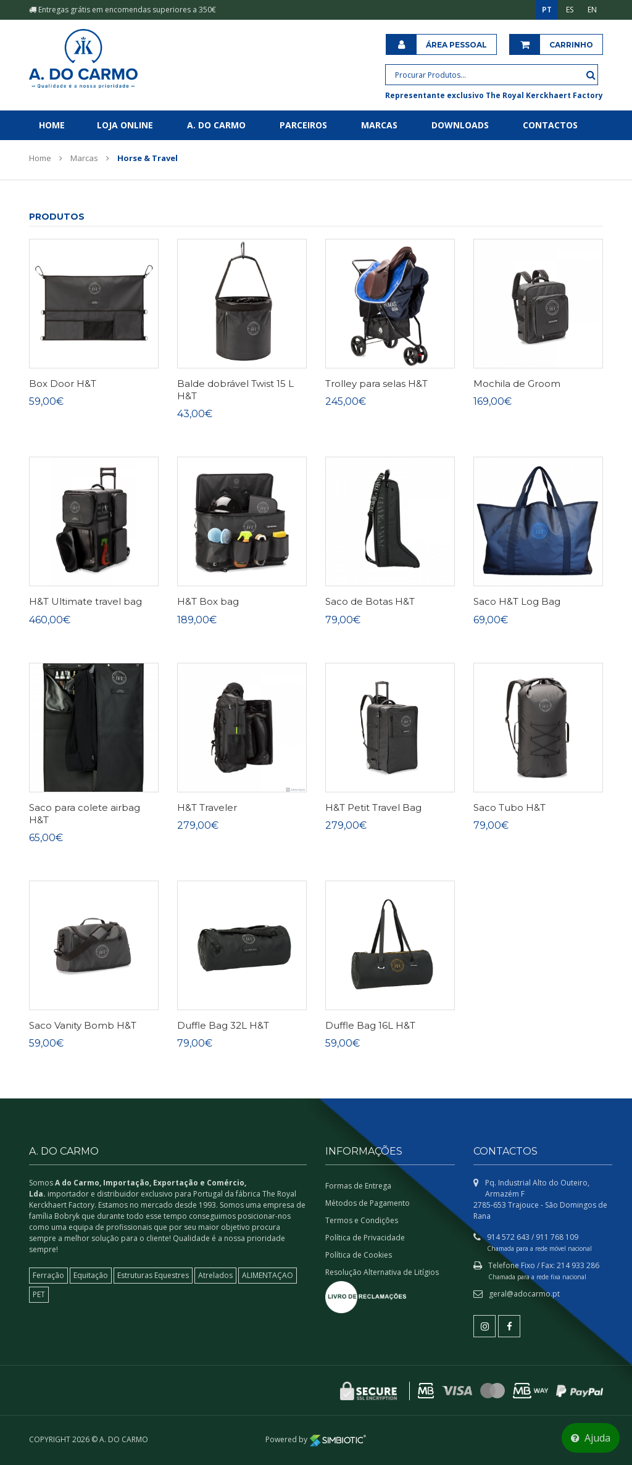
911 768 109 (557, 1237)
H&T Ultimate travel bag (85, 601)
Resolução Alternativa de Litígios (382, 1272)
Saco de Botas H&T (370, 601)
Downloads (460, 125)
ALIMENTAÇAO (267, 1275)
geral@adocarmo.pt (524, 1294)
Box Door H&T (62, 383)
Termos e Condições (361, 1220)
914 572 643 (508, 1237)
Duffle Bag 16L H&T (370, 1025)
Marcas (379, 125)
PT (547, 9)
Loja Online (125, 125)
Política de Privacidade (365, 1237)
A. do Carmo (216, 125)
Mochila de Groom (516, 383)
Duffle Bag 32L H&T (223, 1025)
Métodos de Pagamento (367, 1203)
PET (39, 1294)
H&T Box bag (208, 601)
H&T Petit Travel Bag (373, 807)
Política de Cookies (358, 1255)
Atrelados (215, 1275)
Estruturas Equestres (153, 1275)
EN (592, 9)
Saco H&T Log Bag (516, 601)
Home (52, 125)
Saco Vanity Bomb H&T (82, 1025)
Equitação (90, 1275)
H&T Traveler (207, 807)
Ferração (48, 1275)
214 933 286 (578, 1265)
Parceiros (303, 125)
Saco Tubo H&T (509, 807)
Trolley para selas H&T (376, 383)
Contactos (550, 125)
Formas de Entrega (358, 1186)
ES (569, 9)
